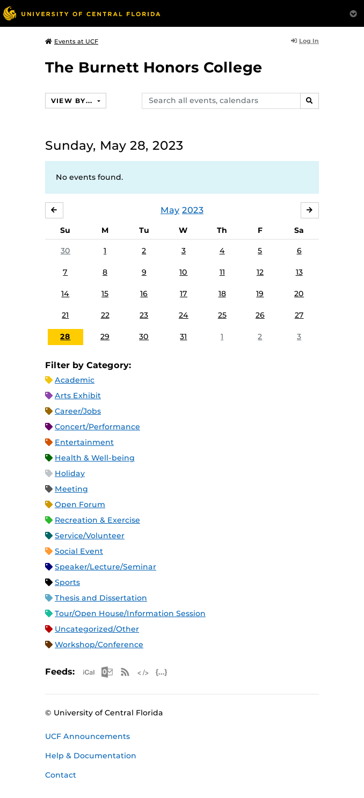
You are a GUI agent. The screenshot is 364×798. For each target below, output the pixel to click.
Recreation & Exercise (97, 520)
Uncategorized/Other (97, 629)
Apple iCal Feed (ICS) (88, 672)
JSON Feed (161, 672)
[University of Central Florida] (81, 13)
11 (222, 272)
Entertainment (84, 442)
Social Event (79, 551)
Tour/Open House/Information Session (130, 613)
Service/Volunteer (90, 535)
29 (105, 336)
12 (260, 272)
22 (105, 315)
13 (299, 272)
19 (260, 293)
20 (299, 293)
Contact (60, 775)
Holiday (70, 473)
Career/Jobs (78, 411)
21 (65, 315)
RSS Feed (125, 672)
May (170, 210)
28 (65, 336)
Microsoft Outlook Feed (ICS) (107, 672)
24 (183, 315)
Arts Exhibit (78, 395)
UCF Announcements (87, 736)
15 (104, 293)
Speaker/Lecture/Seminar (105, 567)
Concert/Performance (97, 426)
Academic (74, 380)
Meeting (71, 489)
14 (65, 293)
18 (222, 293)
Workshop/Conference (99, 644)
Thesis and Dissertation (101, 598)
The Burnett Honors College (154, 67)
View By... (73, 101)
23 (144, 315)
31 (183, 336)
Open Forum (80, 504)
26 (260, 315)
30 (65, 250)
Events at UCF (71, 41)
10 (183, 272)
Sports (67, 582)
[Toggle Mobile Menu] (353, 13)
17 (183, 293)
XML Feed (143, 672)
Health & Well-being (95, 458)
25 (222, 315)
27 (299, 315)
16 (144, 293)
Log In (305, 41)
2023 (192, 210)
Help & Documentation (90, 755)
